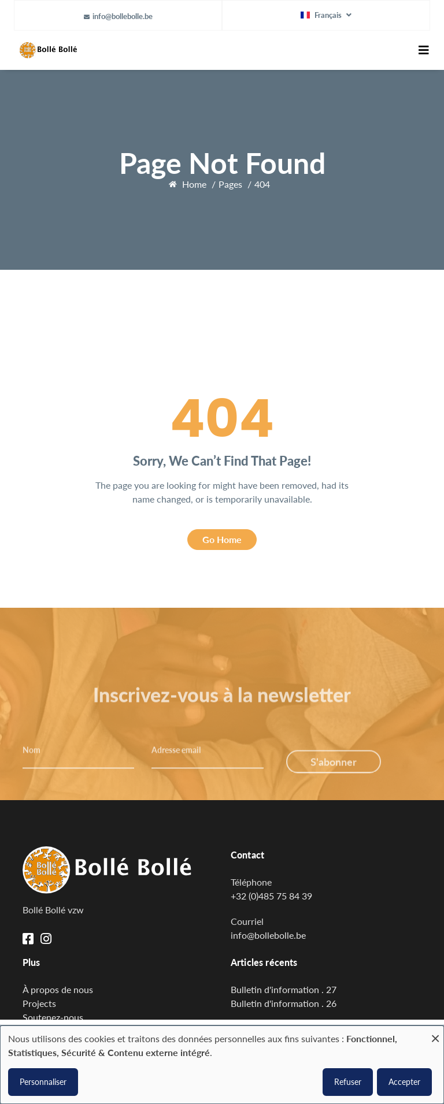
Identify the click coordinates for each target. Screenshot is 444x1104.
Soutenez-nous (53, 1017)
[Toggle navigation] (423, 50)
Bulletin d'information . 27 (283, 989)
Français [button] (322, 15)
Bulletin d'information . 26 (283, 1003)
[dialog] (222, 1064)
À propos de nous (58, 989)
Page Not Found (222, 163)
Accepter (404, 1082)
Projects (39, 1003)
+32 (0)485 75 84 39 (271, 895)
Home (194, 184)
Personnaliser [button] (43, 1082)
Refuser (347, 1082)
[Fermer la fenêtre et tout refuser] (435, 1032)
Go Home (222, 539)
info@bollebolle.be (122, 16)
